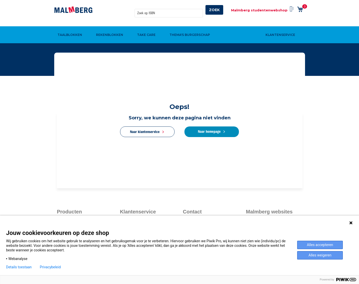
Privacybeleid (50, 267)
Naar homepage (209, 131)
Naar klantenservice (145, 131)
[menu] (179, 26)
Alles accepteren (320, 245)
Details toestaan (19, 267)
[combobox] (169, 10)
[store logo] (73, 9)
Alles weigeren (320, 255)
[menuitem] (69, 26)
